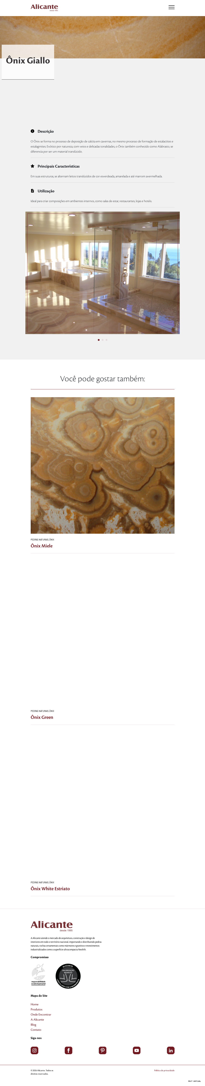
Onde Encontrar (41, 1014)
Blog (33, 1025)
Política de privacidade (164, 1070)
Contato (36, 1030)
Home (35, 1004)
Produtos (36, 1009)
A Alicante (37, 1019)
